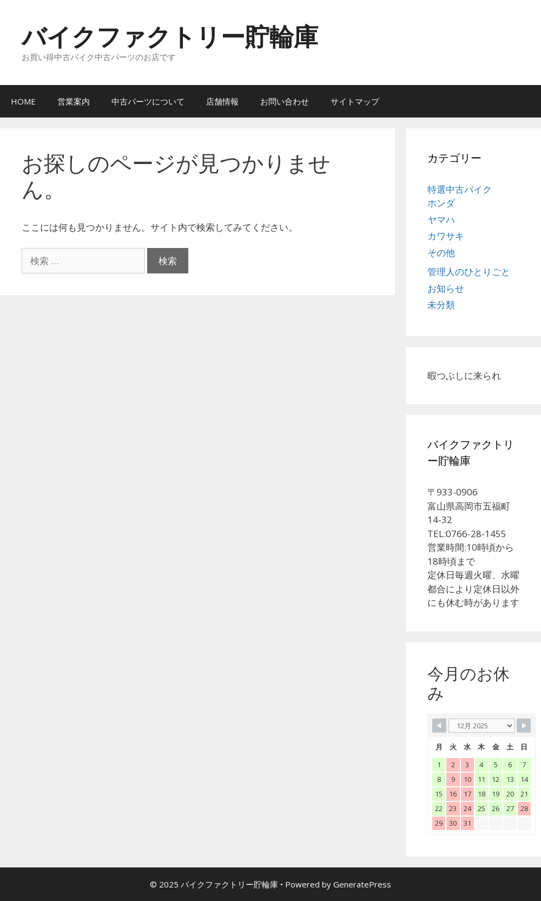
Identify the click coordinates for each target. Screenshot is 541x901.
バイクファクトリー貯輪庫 (170, 36)
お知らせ (445, 288)
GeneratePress (362, 884)
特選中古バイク (459, 189)
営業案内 (73, 101)
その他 (441, 252)
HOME (23, 101)
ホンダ (441, 203)
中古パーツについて (147, 101)
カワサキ (445, 236)
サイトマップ (355, 101)
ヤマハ (441, 219)
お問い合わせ (284, 101)
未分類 (441, 304)
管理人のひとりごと (468, 271)
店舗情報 (222, 101)
